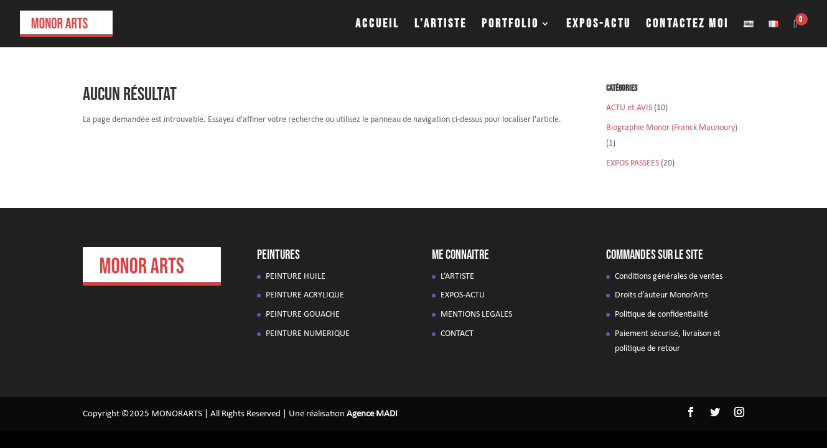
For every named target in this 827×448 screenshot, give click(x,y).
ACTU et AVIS (629, 108)
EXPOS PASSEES (632, 163)
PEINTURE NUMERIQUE (308, 333)
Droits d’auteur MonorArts (661, 295)
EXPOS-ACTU (598, 25)
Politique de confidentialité (661, 314)
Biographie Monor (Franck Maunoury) (671, 128)
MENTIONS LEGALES (476, 314)
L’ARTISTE (440, 25)
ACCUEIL (377, 25)
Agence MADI (372, 414)
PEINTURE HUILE (295, 276)
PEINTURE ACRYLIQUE (305, 295)
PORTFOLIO (510, 25)
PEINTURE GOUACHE (303, 314)
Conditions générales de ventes (668, 276)
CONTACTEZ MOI (687, 25)
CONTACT (457, 333)
